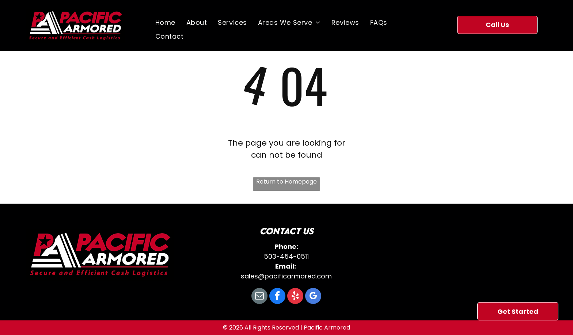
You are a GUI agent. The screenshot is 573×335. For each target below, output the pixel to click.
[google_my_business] (313, 297)
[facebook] (277, 297)
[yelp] (295, 297)
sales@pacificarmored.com (286, 276)
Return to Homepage (286, 181)
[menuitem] (165, 23)
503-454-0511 (286, 256)
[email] (259, 297)
